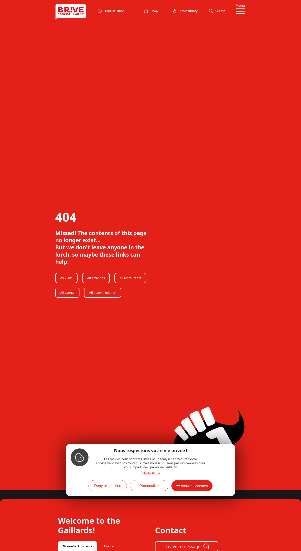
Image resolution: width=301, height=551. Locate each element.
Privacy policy (150, 473)
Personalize (149, 486)
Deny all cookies (107, 486)
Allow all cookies (194, 486)
